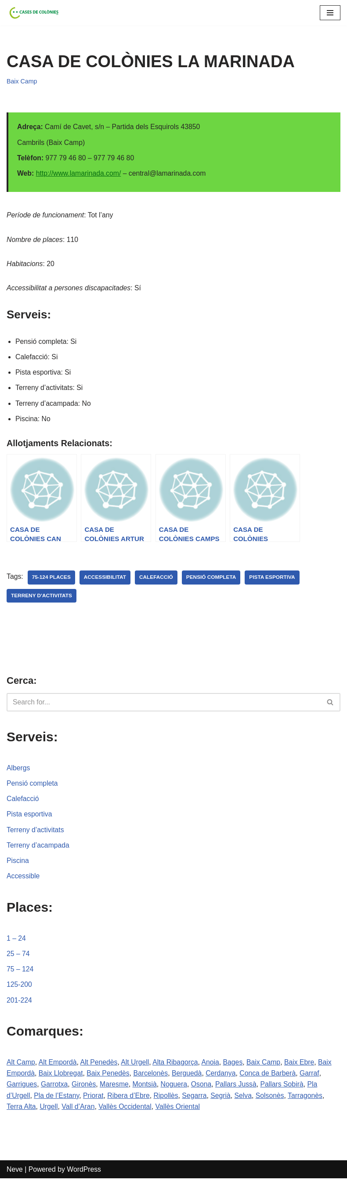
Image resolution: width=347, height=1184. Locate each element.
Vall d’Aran (79, 1111)
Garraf (314, 1078)
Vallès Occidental (126, 1111)
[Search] (164, 705)
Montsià (146, 1089)
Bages (236, 1066)
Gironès (84, 1089)
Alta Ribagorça (178, 1066)
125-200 (20, 989)
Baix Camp (22, 81)
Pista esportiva (30, 817)
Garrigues (22, 1089)
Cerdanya (224, 1078)
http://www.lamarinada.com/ (79, 173)
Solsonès (273, 1100)
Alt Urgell (137, 1066)
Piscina (18, 864)
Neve (15, 1174)
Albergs (18, 770)
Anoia (213, 1066)
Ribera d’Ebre (130, 1100)
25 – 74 (18, 957)
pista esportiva (275, 580)
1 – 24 (16, 942)
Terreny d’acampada (38, 848)
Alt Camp (21, 1066)
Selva (246, 1100)
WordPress (85, 1174)
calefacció (158, 580)
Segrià (223, 1100)
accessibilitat (106, 580)
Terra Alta (21, 1111)
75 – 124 (20, 973)
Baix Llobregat (61, 1078)
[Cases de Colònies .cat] (33, 12)
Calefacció (23, 801)
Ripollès (168, 1100)
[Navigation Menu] (330, 12)
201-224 (20, 1004)
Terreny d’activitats (36, 833)
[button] (330, 704)
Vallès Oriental (180, 1111)
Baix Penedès (109, 1078)
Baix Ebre (303, 1066)
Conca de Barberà (271, 1078)
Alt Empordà (58, 1066)
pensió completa (213, 580)
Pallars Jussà (239, 1089)
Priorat (94, 1100)
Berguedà (189, 1078)
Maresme (115, 1089)
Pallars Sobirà (286, 1089)
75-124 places (51, 580)
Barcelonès (152, 1078)
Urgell (49, 1111)
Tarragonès (309, 1100)
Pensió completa (32, 786)
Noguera (176, 1089)
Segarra (197, 1100)
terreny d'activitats (42, 598)
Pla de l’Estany (57, 1100)
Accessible (23, 880)
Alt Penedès (100, 1066)
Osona (204, 1089)
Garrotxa (55, 1089)
